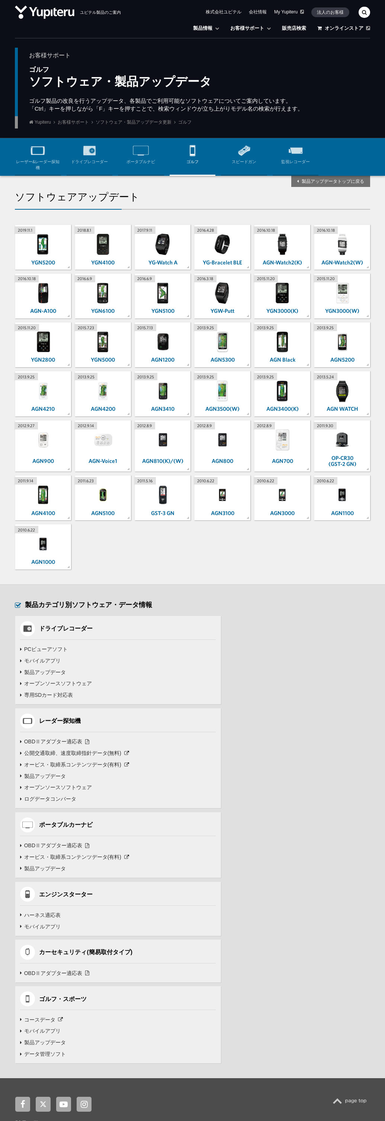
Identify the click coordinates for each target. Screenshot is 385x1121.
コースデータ (221, 823)
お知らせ (51, 1087)
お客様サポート (250, 28)
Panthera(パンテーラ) (51, 999)
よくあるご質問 (293, 955)
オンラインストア (343, 28)
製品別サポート (291, 948)
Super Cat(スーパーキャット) (58, 962)
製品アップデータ (42, 673)
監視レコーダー (295, 153)
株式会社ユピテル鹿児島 (163, 1057)
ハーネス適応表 (220, 754)
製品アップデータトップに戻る (333, 181)
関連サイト (30, 1045)
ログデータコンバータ (228, 707)
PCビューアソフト (44, 650)
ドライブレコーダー (89, 153)
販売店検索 (294, 28)
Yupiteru (43, 122)
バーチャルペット (171, 955)
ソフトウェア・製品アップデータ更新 (133, 122)
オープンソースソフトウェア (56, 684)
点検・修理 (287, 977)
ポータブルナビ (140, 153)
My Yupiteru (289, 12)
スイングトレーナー (173, 992)
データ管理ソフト (222, 858)
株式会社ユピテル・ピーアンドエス (234, 1057)
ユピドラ (64, 1057)
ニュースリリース (86, 1087)
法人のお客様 (330, 12)
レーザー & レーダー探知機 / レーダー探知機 (65, 955)
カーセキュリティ (41, 992)
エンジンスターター (43, 984)
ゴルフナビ (165, 984)
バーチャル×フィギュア (176, 962)
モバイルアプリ (40, 661)
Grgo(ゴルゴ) (44, 1006)
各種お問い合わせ (293, 984)
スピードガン (244, 153)
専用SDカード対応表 (46, 696)
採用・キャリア (127, 1087)
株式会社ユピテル (223, 12)
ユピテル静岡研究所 (106, 1057)
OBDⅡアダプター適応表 (234, 650)
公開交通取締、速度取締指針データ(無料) (254, 661)
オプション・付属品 (295, 970)
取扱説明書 (289, 962)
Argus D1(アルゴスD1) (52, 1014)
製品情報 (206, 28)
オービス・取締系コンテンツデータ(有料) (254, 673)
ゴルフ (192, 153)
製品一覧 (27, 927)
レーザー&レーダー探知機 (38, 155)
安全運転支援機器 (41, 1021)
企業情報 (25, 1087)
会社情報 (258, 12)
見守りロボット (169, 948)
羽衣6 (154, 1014)
